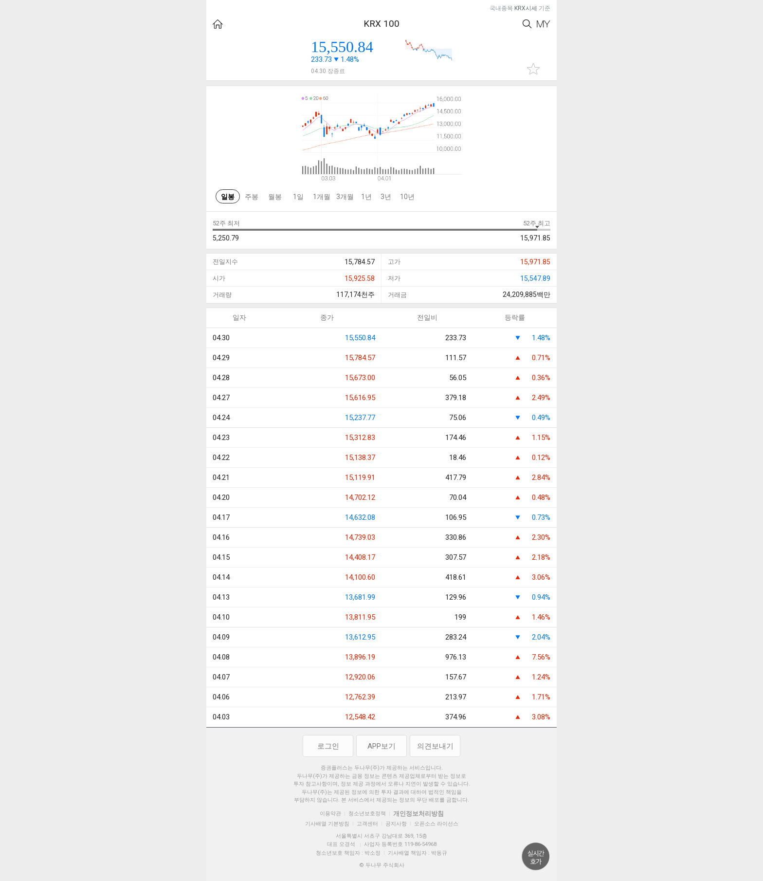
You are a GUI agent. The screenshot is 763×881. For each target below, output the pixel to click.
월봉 (275, 197)
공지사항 (396, 824)
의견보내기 (435, 746)
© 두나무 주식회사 (381, 865)
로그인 (328, 746)
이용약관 (330, 813)
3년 (386, 197)
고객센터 (367, 824)
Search (527, 24)
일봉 (228, 197)
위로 (535, 856)
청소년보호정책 (367, 813)
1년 (366, 197)
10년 (407, 197)
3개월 (345, 197)
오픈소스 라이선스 (436, 824)
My (543, 24)
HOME (218, 24)
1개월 (321, 197)
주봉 (251, 197)
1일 (298, 197)
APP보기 (381, 746)
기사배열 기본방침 (327, 824)
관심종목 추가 (533, 68)
